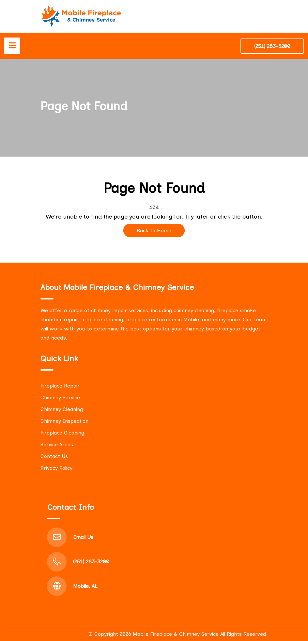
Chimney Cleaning (61, 409)
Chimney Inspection (64, 421)
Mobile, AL (85, 586)
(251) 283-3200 (272, 46)
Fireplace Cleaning (62, 433)
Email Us (83, 537)
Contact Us (54, 456)
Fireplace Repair (60, 386)
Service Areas (56, 444)
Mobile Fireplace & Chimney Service (176, 634)
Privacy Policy (56, 468)
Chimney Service (60, 397)
